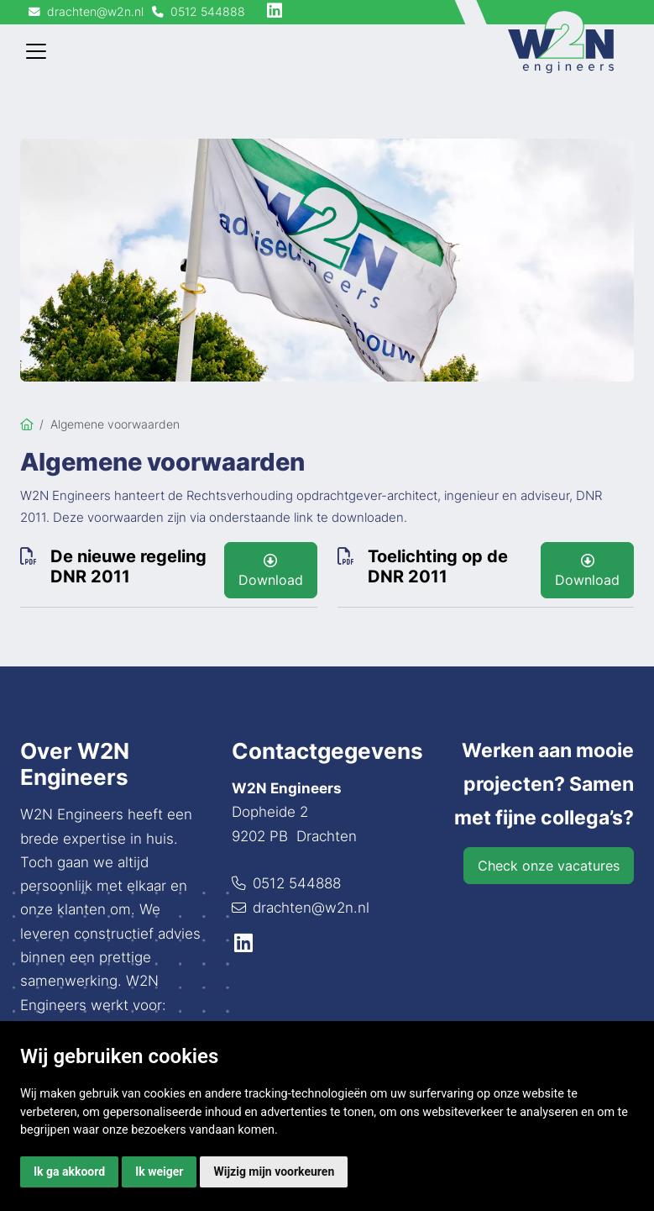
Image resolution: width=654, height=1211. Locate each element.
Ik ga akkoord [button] (69, 1171)
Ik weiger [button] (159, 1171)
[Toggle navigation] (36, 51)
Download (270, 571)
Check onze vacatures (549, 865)
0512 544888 (297, 883)
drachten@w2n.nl (311, 907)
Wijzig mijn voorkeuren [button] (273, 1171)
